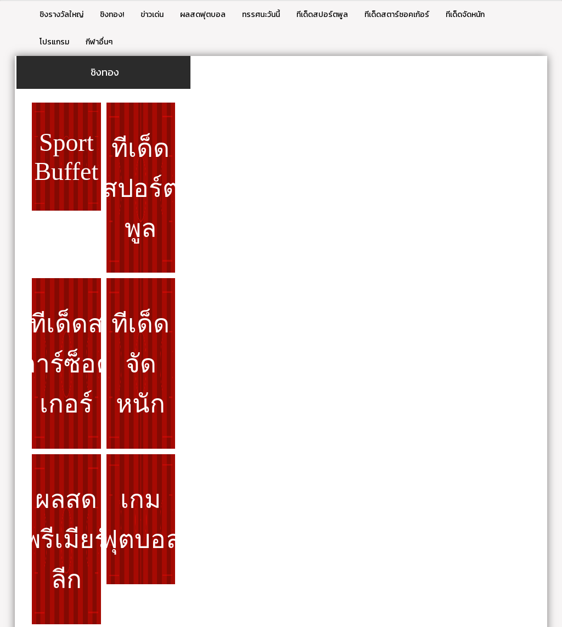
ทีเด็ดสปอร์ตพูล (322, 14)
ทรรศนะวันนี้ (261, 14)
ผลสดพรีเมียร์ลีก (66, 539)
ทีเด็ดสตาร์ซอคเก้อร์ (396, 14)
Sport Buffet (66, 156)
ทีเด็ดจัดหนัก (465, 14)
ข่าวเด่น (152, 14)
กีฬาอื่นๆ (99, 42)
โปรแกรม (54, 42)
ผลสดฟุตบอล (203, 14)
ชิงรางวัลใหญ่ (61, 14)
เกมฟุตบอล (141, 519)
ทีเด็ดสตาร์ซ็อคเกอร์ (66, 364)
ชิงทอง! (112, 14)
